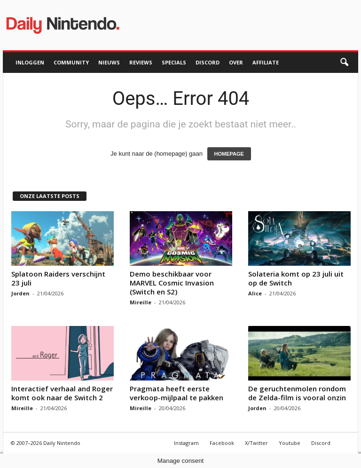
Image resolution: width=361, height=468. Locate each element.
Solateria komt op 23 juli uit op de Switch (296, 278)
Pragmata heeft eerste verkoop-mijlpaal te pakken (176, 393)
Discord (208, 62)
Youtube (289, 442)
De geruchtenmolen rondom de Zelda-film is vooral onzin (297, 393)
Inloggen (30, 62)
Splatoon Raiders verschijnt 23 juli (58, 278)
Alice (255, 293)
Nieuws (109, 62)
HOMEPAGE (229, 154)
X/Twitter (256, 442)
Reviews (140, 62)
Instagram (186, 442)
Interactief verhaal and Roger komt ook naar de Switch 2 (62, 393)
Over (236, 62)
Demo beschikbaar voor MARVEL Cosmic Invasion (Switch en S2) (172, 282)
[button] (344, 62)
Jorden (20, 293)
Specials (174, 62)
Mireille (140, 302)
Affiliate (265, 62)
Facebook (222, 442)
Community (71, 62)
